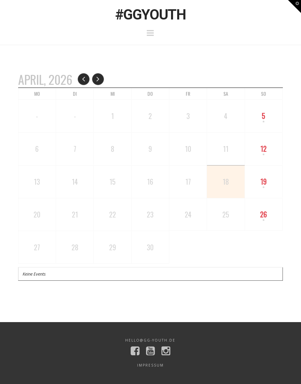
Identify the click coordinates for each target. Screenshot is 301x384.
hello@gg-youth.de (150, 340)
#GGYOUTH (150, 15)
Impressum (150, 365)
